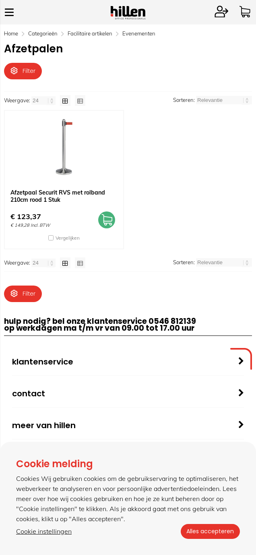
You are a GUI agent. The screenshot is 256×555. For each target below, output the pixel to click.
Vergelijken (68, 238)
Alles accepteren (209, 531)
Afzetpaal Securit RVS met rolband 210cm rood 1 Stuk (57, 196)
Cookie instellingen (44, 531)
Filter (22, 71)
